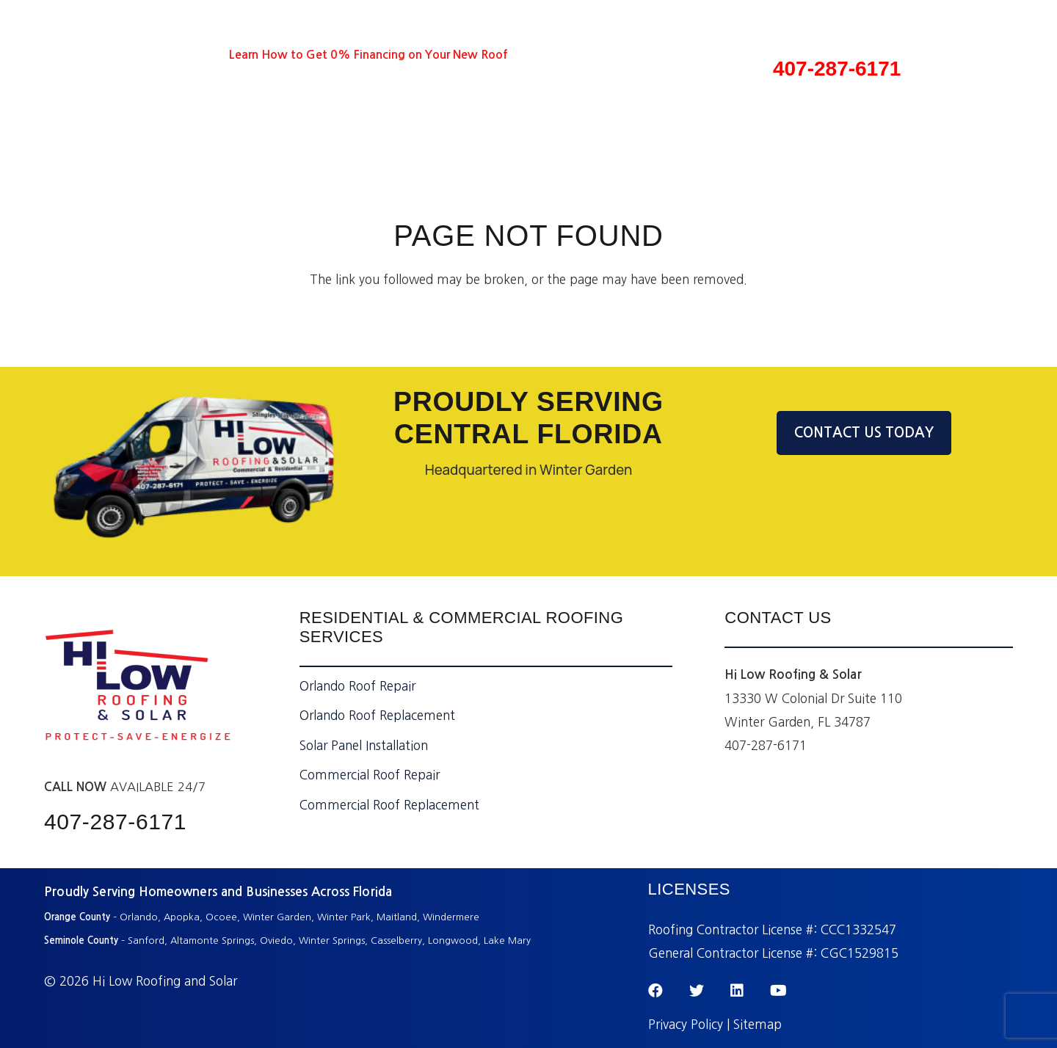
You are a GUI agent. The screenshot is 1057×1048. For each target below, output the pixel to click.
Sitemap (757, 1024)
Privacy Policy (685, 1024)
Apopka (182, 917)
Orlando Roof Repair (357, 686)
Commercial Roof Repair (369, 774)
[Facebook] (97, 54)
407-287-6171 (837, 68)
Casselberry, (398, 940)
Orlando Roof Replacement (377, 715)
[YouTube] (178, 54)
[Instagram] (205, 55)
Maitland (397, 917)
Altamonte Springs (212, 940)
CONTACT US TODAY (864, 433)
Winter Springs (332, 940)
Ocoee (221, 917)
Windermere (452, 917)
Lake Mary (507, 940)
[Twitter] (124, 54)
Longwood (453, 940)
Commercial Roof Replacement (389, 804)
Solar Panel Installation (363, 745)
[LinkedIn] (150, 54)
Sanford (146, 940)
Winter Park (344, 917)
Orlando (139, 917)
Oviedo (276, 940)
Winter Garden (277, 917)
